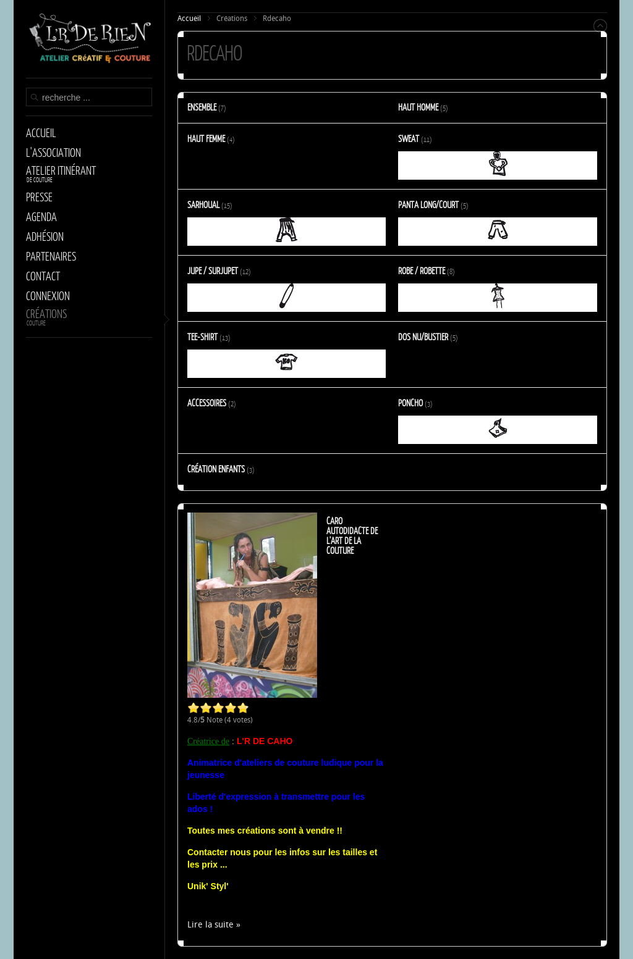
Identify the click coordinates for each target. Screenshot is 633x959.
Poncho (410, 402)
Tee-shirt (202, 336)
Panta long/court (428, 204)
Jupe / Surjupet (212, 270)
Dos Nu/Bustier (423, 336)
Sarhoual (203, 204)
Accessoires (206, 402)
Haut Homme (418, 106)
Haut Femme (206, 138)
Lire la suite (210, 924)
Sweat (408, 138)
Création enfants (216, 468)
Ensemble (201, 106)
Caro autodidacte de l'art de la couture (352, 535)
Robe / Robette (421, 270)
